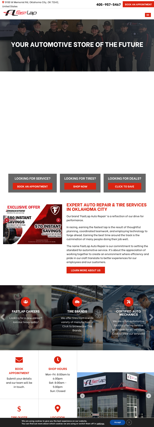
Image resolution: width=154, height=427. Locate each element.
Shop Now (80, 186)
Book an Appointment (32, 186)
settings (100, 423)
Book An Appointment (138, 4)
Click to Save (124, 186)
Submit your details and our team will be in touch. (19, 372)
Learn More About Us (85, 270)
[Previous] (3, 98)
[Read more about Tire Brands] (77, 317)
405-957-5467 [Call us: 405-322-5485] (108, 4)
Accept (117, 422)
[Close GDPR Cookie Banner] (129, 422)
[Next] (150, 98)
